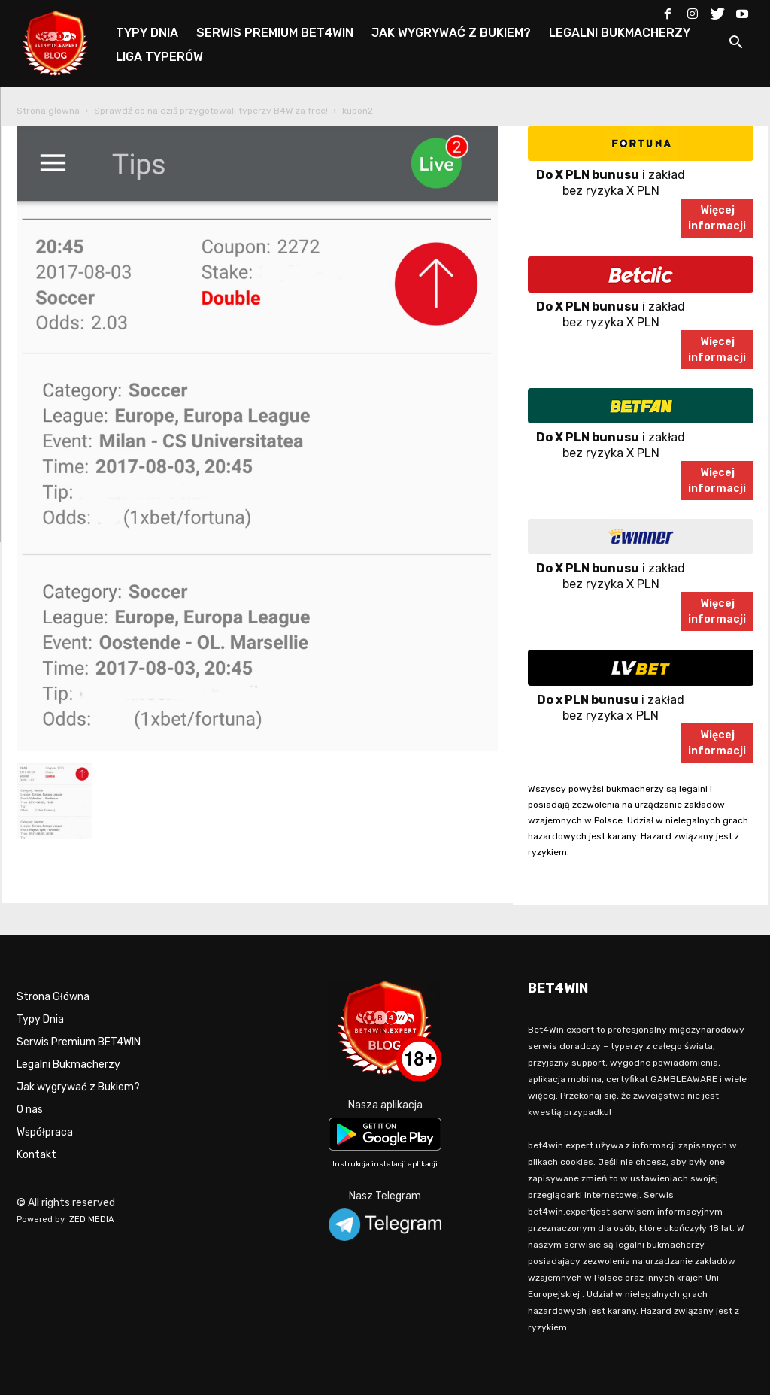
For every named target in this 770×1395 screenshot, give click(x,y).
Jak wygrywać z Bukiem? (78, 1087)
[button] (735, 44)
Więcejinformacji (717, 218)
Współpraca (45, 1132)
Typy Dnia (40, 1019)
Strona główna (48, 110)
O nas (30, 1109)
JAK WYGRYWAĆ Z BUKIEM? (451, 33)
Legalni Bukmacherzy (68, 1064)
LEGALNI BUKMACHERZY (619, 33)
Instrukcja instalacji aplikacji (385, 1164)
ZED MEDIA (91, 1219)
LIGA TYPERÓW (159, 57)
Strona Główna (53, 996)
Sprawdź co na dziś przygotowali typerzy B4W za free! (211, 110)
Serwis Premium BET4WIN (79, 1042)
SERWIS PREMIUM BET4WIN (274, 33)
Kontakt (36, 1154)
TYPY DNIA (147, 33)
